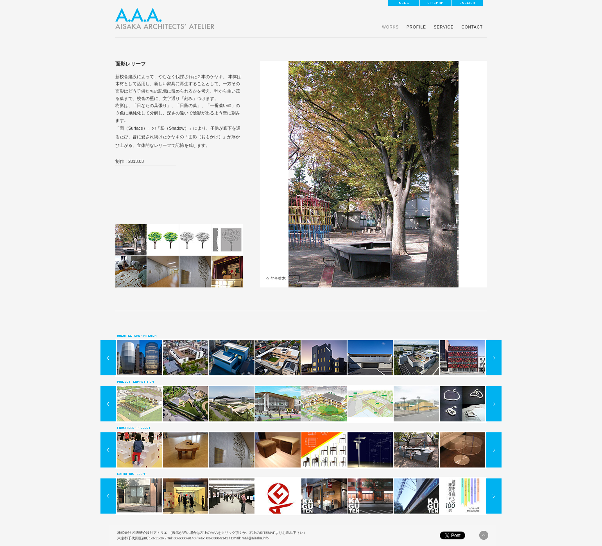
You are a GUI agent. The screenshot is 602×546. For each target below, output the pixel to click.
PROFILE (416, 27)
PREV (108, 358)
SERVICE (444, 27)
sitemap (435, 3)
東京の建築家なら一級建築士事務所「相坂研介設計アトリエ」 (165, 18)
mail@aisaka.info (255, 538)
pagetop (484, 535)
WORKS (390, 27)
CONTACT (472, 27)
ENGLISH (467, 3)
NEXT (494, 358)
